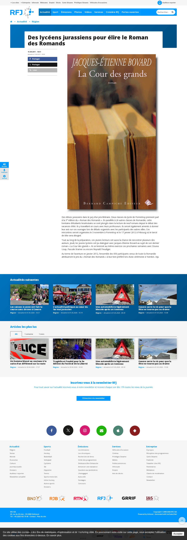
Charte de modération (155, 473)
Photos (78, 12)
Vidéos (88, 12)
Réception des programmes (157, 453)
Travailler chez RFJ (154, 463)
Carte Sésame (67, 3)
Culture (13, 463)
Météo (114, 460)
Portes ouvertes (130, 12)
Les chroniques (84, 453)
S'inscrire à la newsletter (93, 398)
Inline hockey (49, 480)
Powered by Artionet (145, 514)
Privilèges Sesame (119, 457)
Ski (45, 467)
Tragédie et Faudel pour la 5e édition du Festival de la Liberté (70, 362)
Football (47, 450)
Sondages (82, 480)
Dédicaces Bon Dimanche (88, 463)
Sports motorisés (50, 477)
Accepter (178, 534)
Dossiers (13, 470)
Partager (35, 59)
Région (35, 21)
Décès (58, 3)
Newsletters (101, 431)
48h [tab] (16, 334)
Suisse (12, 453)
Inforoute (35, 3)
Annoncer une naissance (87, 467)
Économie (14, 460)
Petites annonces (119, 463)
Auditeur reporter (17, 473)
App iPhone (118, 431)
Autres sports (49, 483)
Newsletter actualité (17, 477)
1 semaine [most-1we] (29, 334)
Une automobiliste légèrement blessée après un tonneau (112, 308)
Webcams (44, 3)
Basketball (48, 457)
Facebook (51, 431)
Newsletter (151, 480)
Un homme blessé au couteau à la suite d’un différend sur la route (28, 362)
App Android (135, 431)
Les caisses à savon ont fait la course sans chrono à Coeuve (26, 308)
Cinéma (115, 453)
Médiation (150, 470)
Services (98, 12)
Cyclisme (47, 463)
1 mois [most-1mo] (41, 334)
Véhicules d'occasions (98, 3)
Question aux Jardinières (87, 470)
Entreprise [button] (25, 3)
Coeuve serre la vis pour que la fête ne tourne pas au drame (154, 308)
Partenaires (151, 467)
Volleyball (47, 460)
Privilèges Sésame (81, 3)
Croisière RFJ (112, 12)
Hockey (47, 453)
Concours (82, 483)
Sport (55, 12)
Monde (12, 457)
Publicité (150, 460)
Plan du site (41, 516)
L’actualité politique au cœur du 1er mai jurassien (70, 308)
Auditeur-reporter (166, 3)
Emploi (51, 3)
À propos (150, 450)
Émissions (66, 12)
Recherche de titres (86, 457)
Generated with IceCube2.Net (166, 514)
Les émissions (83, 450)
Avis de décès (117, 473)
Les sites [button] (15, 3)
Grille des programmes (87, 460)
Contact (150, 477)
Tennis (46, 473)
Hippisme (47, 470)
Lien (33, 70)
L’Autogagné (83, 473)
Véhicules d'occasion (120, 450)
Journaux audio (16, 467)
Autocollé (82, 477)
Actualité (45, 12)
